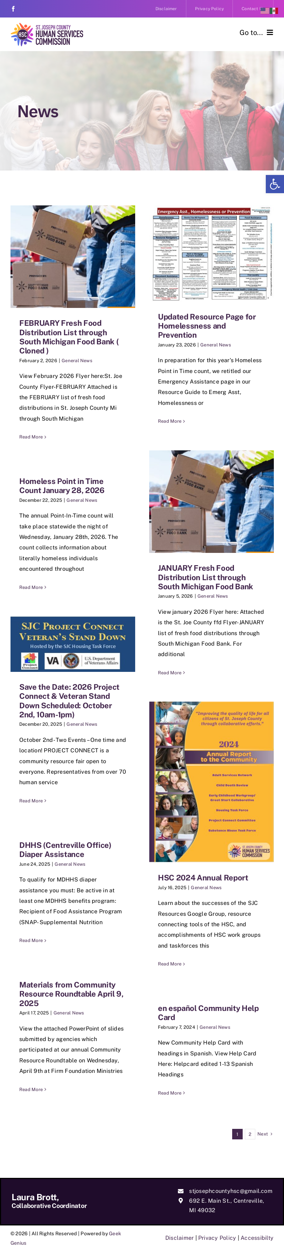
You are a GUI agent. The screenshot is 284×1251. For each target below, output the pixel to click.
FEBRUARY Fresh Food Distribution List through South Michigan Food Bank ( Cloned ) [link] (68, 336)
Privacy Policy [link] (217, 1238)
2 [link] (250, 1134)
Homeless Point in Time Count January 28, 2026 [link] (62, 486)
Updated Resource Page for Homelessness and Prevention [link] (207, 326)
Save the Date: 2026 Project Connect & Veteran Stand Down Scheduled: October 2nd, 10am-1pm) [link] (69, 700)
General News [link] (77, 360)
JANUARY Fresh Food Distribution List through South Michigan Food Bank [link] (205, 577)
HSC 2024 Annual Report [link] (203, 877)
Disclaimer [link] (179, 1238)
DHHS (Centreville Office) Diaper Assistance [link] (65, 850)
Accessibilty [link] (257, 1238)
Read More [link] (31, 437)
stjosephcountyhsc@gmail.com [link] (230, 1191)
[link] (275, 184)
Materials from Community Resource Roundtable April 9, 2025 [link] (71, 994)
